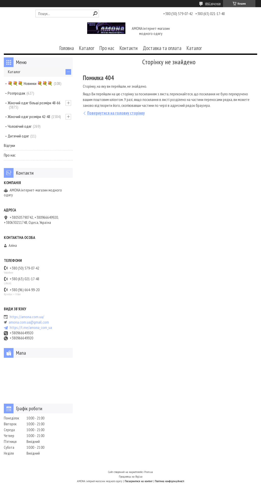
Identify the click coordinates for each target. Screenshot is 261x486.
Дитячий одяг (18, 135)
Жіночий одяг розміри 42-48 (29, 116)
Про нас (106, 48)
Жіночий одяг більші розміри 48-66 (34, 102)
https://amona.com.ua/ (27, 316)
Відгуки (9, 145)
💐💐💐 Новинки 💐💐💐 (30, 83)
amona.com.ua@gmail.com (29, 322)
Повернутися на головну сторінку (116, 113)
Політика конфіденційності (169, 481)
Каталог (86, 48)
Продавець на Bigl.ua (130, 476)
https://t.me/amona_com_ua (31, 327)
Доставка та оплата (162, 48)
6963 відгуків (212, 3)
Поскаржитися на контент (138, 481)
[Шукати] (95, 13)
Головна (66, 48)
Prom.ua (148, 472)
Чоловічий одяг (20, 126)
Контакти (129, 48)
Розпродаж (16, 93)
